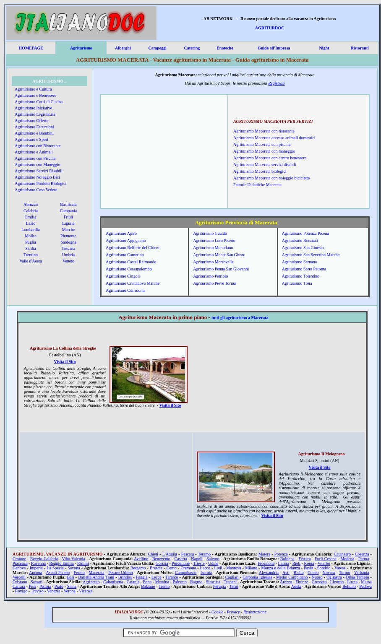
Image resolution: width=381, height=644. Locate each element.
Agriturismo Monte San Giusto (219, 254)
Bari (70, 577)
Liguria (68, 223)
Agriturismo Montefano (213, 247)
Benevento (161, 558)
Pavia (308, 568)
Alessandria (269, 572)
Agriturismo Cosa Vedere (36, 189)
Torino (344, 572)
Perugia (219, 586)
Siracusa (213, 581)
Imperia (36, 568)
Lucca (352, 581)
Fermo (79, 572)
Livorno (337, 581)
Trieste (198, 563)
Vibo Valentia (73, 558)
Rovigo (21, 591)
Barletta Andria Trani (96, 577)
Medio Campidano (292, 577)
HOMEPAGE (30, 48)
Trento (164, 586)
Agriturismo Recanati (300, 240)
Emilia (31, 217)
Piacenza (20, 563)
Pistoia (45, 586)
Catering (192, 48)
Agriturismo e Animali (34, 152)
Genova (19, 568)
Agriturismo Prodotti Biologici (40, 183)
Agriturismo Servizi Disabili (39, 171)
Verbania (361, 572)
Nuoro (317, 577)
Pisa (32, 586)
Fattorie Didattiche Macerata (257, 184)
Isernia (206, 572)
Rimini (83, 563)
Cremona (188, 568)
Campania (68, 210)
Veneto (68, 261)
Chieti (153, 554)
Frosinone (266, 563)
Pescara (187, 554)
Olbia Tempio (357, 577)
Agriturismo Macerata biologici (260, 171)
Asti (286, 572)
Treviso (37, 591)
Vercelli (19, 577)
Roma (309, 563)
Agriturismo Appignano (126, 240)
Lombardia (30, 229)
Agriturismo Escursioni (34, 127)
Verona (70, 591)
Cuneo (313, 572)
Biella (298, 572)
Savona (74, 568)
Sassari (36, 581)
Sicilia (30, 248)
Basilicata (68, 204)
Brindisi (125, 577)
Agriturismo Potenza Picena (305, 233)
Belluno (349, 586)
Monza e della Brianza (280, 568)
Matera (264, 554)
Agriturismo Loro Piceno (214, 240)
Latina (283, 563)
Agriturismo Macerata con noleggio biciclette (271, 178)
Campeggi (157, 48)
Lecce (156, 577)
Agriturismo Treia (297, 283)
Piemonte (68, 236)
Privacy (233, 612)
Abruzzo (30, 204)
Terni (234, 586)
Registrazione (254, 612)
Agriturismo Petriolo (210, 276)
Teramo (204, 554)
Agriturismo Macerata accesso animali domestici (274, 137)
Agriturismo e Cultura (33, 89)
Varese (340, 568)
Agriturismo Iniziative (33, 108)
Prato (59, 586)
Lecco (205, 568)
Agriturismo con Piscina (35, 158)
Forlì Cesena (326, 558)
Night (324, 48)
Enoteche (225, 48)
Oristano (20, 581)
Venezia (53, 591)
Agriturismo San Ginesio (303, 247)
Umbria (68, 254)
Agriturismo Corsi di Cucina (39, 101)
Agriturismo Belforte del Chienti (133, 247)
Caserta (181, 558)
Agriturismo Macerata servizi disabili (264, 164)
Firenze (301, 581)
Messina (162, 581)
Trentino (30, 254)
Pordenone (181, 563)
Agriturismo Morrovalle (213, 262)
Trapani (230, 581)
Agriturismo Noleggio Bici (37, 177)
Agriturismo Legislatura (35, 114)
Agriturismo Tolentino (300, 276)
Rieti (296, 563)
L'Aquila (169, 554)
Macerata (96, 572)
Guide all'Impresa (274, 48)
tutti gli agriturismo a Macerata (240, 317)
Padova (366, 586)
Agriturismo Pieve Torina (214, 283)
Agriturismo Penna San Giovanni (221, 269)
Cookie (217, 612)
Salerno (212, 558)
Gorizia (162, 563)
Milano (251, 568)
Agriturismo (81, 48)
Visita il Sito (65, 361)
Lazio (31, 223)
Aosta (296, 586)
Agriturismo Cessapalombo (129, 269)
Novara (329, 572)
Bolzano (148, 586)
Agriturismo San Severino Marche (310, 254)
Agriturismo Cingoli (123, 276)
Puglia (30, 242)
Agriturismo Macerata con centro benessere (269, 158)
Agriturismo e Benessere (35, 95)
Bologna (287, 558)
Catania (133, 581)
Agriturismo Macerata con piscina (261, 144)
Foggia (142, 577)
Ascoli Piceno (58, 572)
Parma (363, 558)
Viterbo (324, 563)
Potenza (281, 554)
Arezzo (286, 581)
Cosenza (362, 554)
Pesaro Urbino (120, 572)
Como (171, 568)
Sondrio (324, 568)
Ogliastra (334, 577)
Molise (31, 236)
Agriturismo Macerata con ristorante (264, 131)
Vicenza (85, 591)
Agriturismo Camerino (125, 254)
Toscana (69, 248)
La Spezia (55, 568)
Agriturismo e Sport (31, 139)
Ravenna (38, 563)
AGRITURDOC (269, 28)
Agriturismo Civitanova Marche (132, 283)
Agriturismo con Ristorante (37, 145)
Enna (147, 581)
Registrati (276, 83)
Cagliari (232, 577)
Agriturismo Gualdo (210, 233)
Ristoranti (359, 48)
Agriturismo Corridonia (126, 290)
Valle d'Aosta (30, 261)
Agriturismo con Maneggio (37, 164)
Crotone (19, 558)
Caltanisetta (113, 581)
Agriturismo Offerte (31, 120)
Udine (213, 563)
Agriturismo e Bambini (34, 133)
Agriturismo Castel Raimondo (131, 262)
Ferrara (304, 558)
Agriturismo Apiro (121, 233)
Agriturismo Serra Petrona (304, 269)
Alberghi (123, 48)
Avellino (141, 558)
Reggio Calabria (44, 558)
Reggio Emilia (61, 563)
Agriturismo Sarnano (299, 262)
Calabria (30, 210)
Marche (68, 229)
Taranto (171, 577)
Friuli (68, 217)
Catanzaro (342, 554)
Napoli (196, 558)
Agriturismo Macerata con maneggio (264, 151)
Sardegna (68, 242)
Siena (71, 586)
